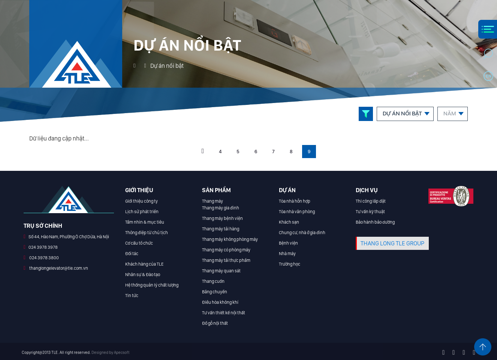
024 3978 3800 (43, 257)
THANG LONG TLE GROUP (392, 243)
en (488, 76)
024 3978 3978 (43, 247)
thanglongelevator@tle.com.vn (58, 268)
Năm (449, 113)
